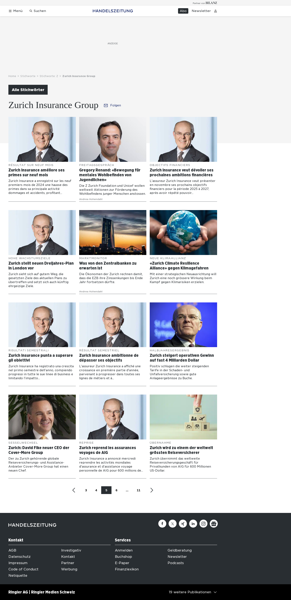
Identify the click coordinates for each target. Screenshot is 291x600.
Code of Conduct (23, 569)
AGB (12, 550)
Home (12, 76)
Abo (183, 11)
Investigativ (71, 550)
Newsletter (201, 11)
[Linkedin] (193, 524)
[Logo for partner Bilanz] (205, 3)
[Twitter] (173, 524)
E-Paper (122, 563)
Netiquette (17, 576)
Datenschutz (19, 557)
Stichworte (27, 76)
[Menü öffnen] (15, 11)
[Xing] (183, 524)
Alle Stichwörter (28, 90)
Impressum (18, 563)
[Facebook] (162, 524)
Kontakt (68, 557)
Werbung (69, 569)
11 (138, 490)
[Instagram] (203, 524)
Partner (67, 563)
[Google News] (214, 524)
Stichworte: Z (49, 76)
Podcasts (176, 563)
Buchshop (123, 557)
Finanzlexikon (127, 569)
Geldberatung (180, 550)
